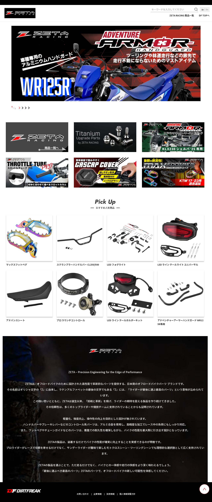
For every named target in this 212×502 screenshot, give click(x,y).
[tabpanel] (106, 64)
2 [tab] (22, 108)
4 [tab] (28, 108)
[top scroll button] (204, 489)
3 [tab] (25, 108)
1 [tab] (19, 108)
